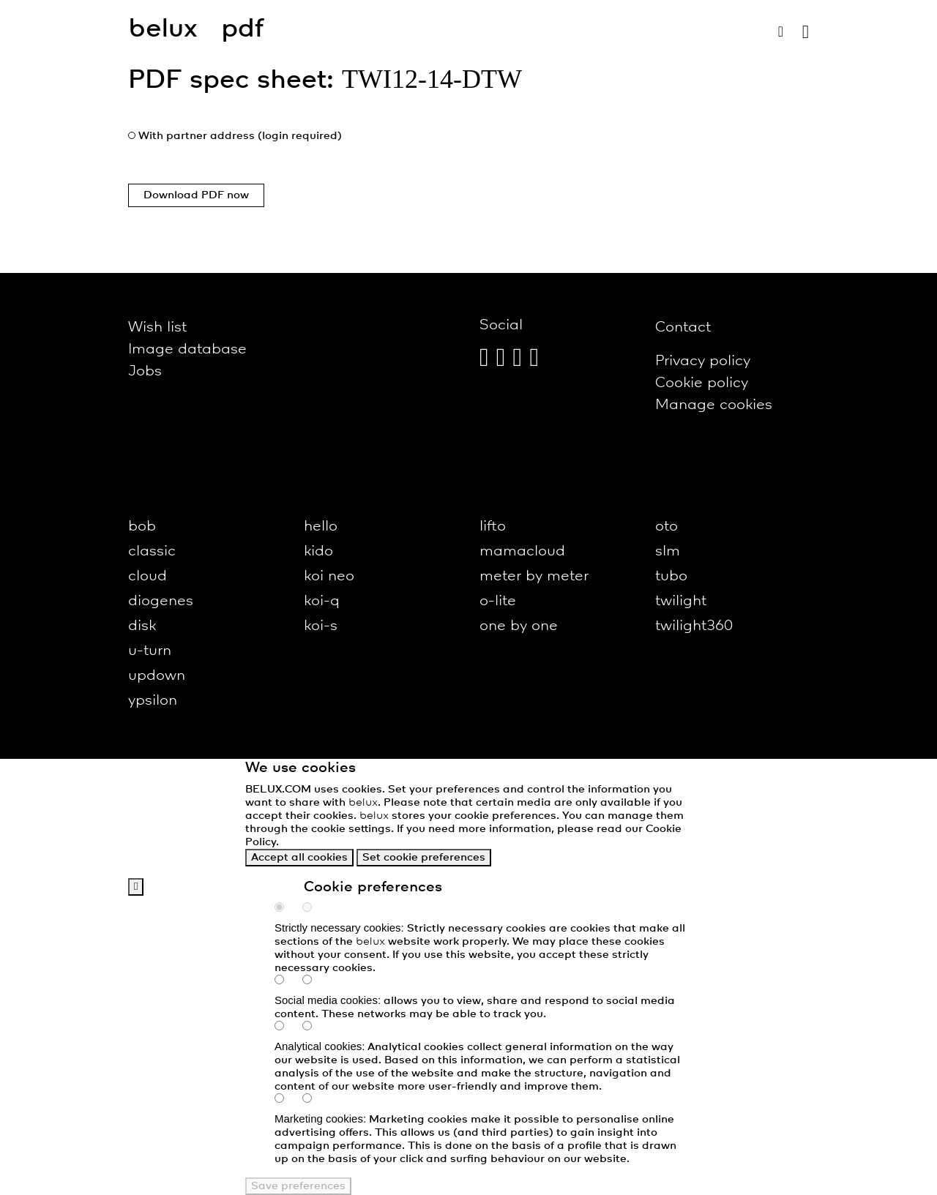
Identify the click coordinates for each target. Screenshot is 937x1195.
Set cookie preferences (423, 858)
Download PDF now (196, 195)
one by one (518, 626)
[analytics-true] (287, 1027)
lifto (492, 526)
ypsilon (152, 701)
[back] (135, 887)
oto (666, 526)
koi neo (329, 576)
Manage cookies (713, 405)
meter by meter (534, 576)
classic (152, 551)
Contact (683, 327)
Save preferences (298, 1186)
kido (318, 551)
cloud (147, 576)
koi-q (322, 601)
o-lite (497, 601)
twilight (680, 601)
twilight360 (694, 626)
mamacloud (522, 551)
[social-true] (287, 981)
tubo (671, 576)
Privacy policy (702, 361)
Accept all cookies (299, 858)
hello (320, 526)
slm (667, 551)
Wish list (157, 327)
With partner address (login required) (240, 136)
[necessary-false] (314, 908)
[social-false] (314, 981)
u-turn (149, 651)
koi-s (320, 626)
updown (156, 676)
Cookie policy (701, 383)
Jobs (145, 371)
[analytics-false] (314, 1027)
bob (142, 526)
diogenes (160, 601)
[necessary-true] (287, 908)
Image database (187, 349)
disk (142, 626)
